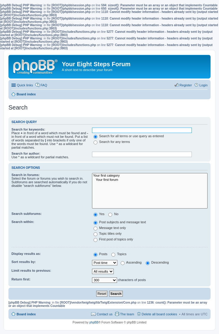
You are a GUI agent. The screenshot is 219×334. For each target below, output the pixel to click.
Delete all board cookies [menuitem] (159, 314)
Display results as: (26, 253)
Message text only (110, 228)
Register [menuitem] (185, 85)
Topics (118, 254)
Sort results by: (23, 262)
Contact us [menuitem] (105, 314)
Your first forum (150, 180)
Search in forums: (25, 175)
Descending (157, 262)
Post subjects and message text (120, 222)
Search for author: (25, 153)
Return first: (20, 279)
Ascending (131, 262)
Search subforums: (26, 213)
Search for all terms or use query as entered (129, 136)
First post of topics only (113, 239)
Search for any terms (112, 142)
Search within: (22, 222)
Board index (26, 314)
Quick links (25, 85)
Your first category (150, 176)
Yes (99, 214)
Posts (101, 254)
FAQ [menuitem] (43, 85)
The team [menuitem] (127, 314)
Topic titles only (108, 233)
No (113, 214)
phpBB (93, 322)
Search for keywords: (28, 129)
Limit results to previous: (31, 270)
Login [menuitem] (203, 85)
